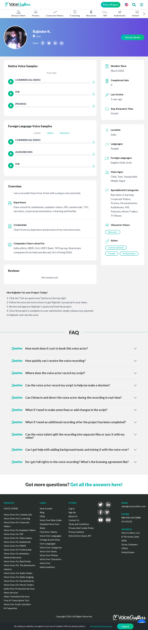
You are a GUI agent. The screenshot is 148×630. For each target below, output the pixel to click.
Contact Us (74, 520)
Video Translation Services (16, 596)
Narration (91, 13)
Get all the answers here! (96, 484)
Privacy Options (76, 532)
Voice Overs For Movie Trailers (19, 584)
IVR (104, 13)
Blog (42, 512)
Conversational (115, 248)
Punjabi (52, 73)
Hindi (37, 133)
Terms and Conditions (79, 524)
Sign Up (72, 512)
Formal (111, 254)
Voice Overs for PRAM (15, 545)
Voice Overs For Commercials (18, 514)
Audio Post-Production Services (19, 588)
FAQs (42, 516)
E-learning (75, 13)
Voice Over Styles (48, 551)
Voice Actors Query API (80, 535)
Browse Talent (18, 13)
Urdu (50, 133)
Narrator (112, 232)
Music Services (11, 592)
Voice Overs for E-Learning (17, 518)
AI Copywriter (10, 608)
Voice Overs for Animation (16, 553)
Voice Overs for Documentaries (19, 581)
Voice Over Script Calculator (17, 604)
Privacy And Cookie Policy (81, 528)
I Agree (125, 626)
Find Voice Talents (48, 532)
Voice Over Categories (51, 547)
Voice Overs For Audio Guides (18, 573)
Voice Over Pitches (49, 555)
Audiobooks (120, 13)
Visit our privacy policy (74, 626)
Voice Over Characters (51, 559)
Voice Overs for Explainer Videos (20, 530)
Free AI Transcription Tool (16, 600)
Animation (137, 13)
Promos (35, 13)
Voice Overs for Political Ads (18, 549)
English (65, 133)
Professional (129, 254)
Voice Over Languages (50, 535)
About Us (73, 516)
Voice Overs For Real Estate (17, 561)
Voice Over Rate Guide (51, 520)
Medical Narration (12, 557)
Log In (72, 508)
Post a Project (110, 4)
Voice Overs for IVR (13, 534)
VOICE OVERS (11, 508)
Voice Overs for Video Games (18, 538)
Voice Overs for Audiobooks (17, 542)
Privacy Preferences (101, 626)
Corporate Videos (54, 13)
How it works (46, 508)
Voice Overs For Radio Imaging (19, 577)
